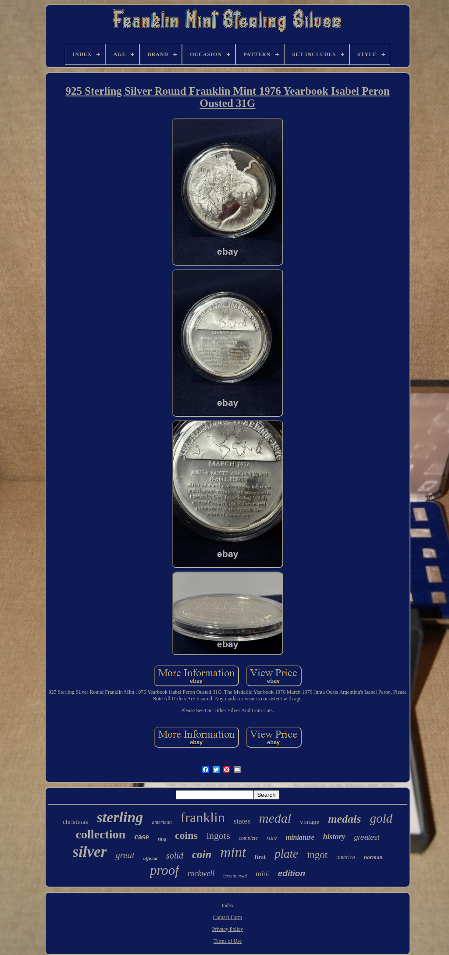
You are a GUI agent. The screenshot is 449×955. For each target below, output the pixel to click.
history (334, 836)
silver (90, 851)
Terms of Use (228, 941)
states (242, 821)
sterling (120, 817)
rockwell (201, 873)
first (260, 857)
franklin (203, 817)
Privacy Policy (227, 929)
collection (101, 834)
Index (227, 905)
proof (164, 870)
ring (162, 838)
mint (233, 852)
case (141, 836)
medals (344, 819)
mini (262, 874)
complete (248, 838)
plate (286, 853)
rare (272, 837)
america (345, 857)
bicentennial (234, 875)
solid (174, 855)
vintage (309, 821)
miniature (300, 837)
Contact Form (227, 917)
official (150, 858)
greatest (367, 837)
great (125, 855)
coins (186, 835)
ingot (317, 854)
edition (291, 873)
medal (275, 818)
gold (381, 818)
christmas (75, 821)
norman (373, 857)
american (161, 822)
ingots (218, 835)
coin (201, 854)
